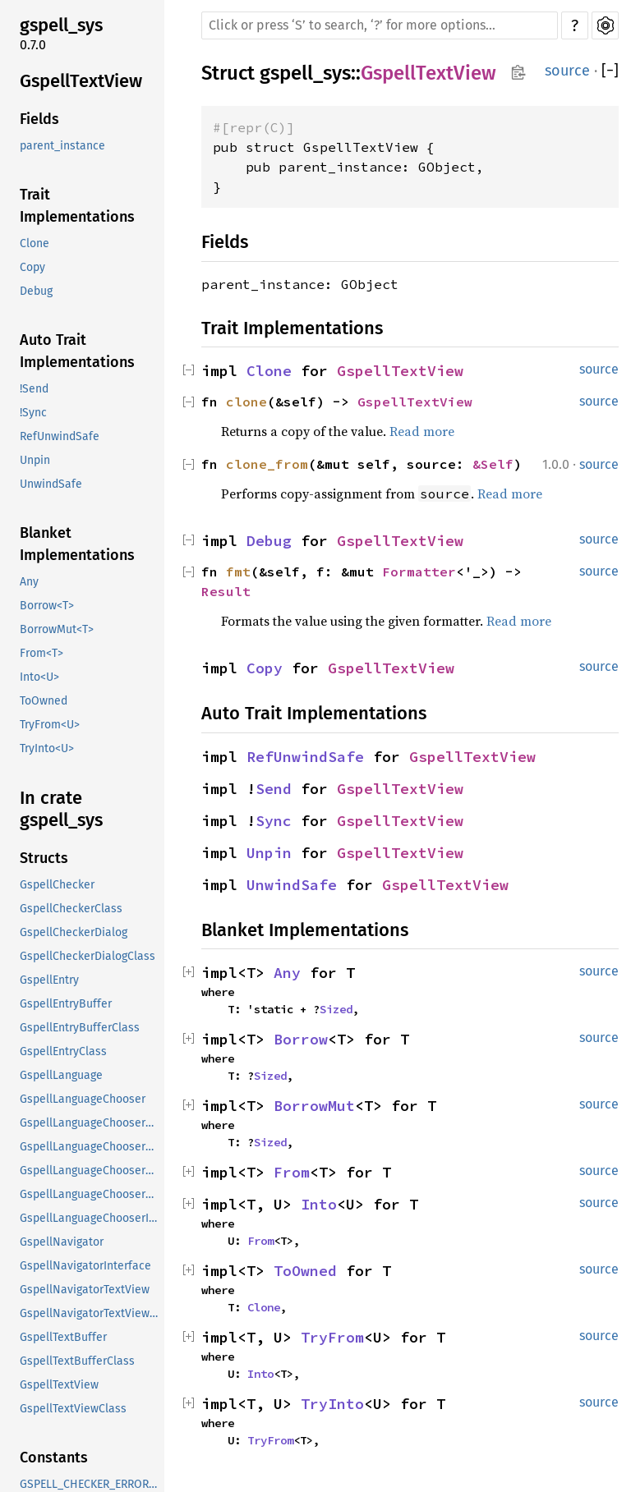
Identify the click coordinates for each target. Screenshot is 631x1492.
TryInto (332, 1403)
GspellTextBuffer (63, 1337)
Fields (39, 119)
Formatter (419, 571)
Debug (36, 291)
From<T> (41, 653)
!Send (34, 389)
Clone (34, 243)
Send (274, 788)
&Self (493, 464)
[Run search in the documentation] (379, 25)
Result (226, 591)
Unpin (35, 460)
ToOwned (43, 701)
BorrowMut (314, 1105)
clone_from (267, 464)
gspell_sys (61, 25)
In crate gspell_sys (61, 809)
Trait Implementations (77, 206)
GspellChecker (57, 885)
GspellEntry (49, 980)
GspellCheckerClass (71, 909)
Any (29, 582)
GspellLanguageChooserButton (90, 1123)
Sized (336, 1009)
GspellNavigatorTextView (85, 1290)
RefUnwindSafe (59, 436)
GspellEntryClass (63, 1051)
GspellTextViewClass (73, 1409)
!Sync (33, 413)
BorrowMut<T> (57, 629)
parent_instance (62, 146)
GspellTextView (81, 81)
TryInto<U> (47, 748)
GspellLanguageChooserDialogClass (90, 1194)
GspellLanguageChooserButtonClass (90, 1147)
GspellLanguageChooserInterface (90, 1218)
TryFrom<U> (50, 725)
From (292, 1172)
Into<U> (39, 677)
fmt (238, 571)
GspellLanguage (61, 1075)
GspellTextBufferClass (77, 1361)
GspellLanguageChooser (82, 1099)
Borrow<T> (47, 606)
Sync (274, 820)
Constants (54, 1457)
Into (319, 1204)
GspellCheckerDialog (73, 932)
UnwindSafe (51, 484)
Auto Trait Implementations (77, 351)
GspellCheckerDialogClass (87, 956)
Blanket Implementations (77, 544)
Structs (44, 858)
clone (246, 401)
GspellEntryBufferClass (80, 1028)
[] (610, 71)
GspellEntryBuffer (66, 1004)
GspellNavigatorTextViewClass (90, 1313)
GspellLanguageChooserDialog (90, 1171)
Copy (32, 267)
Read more (421, 431)
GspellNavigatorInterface (85, 1266)
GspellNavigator (62, 1242)
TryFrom (332, 1337)
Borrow (301, 1039)
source (567, 71)
